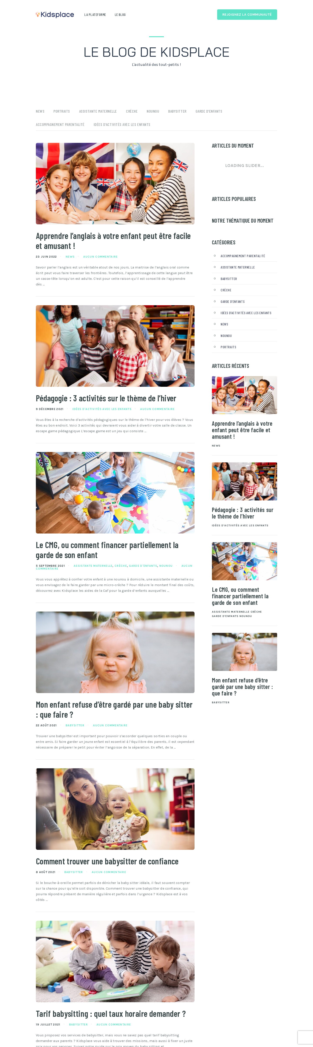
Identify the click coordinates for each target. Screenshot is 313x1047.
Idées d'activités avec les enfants (102, 410)
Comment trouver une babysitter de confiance (112, 864)
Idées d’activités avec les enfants (122, 124)
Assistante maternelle (98, 111)
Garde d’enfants (209, 111)
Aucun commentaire (100, 257)
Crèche (132, 111)
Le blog (120, 14)
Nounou (153, 111)
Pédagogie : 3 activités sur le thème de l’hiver (111, 398)
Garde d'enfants (143, 568)
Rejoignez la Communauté (247, 14)
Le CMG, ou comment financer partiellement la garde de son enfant (112, 551)
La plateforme (95, 14)
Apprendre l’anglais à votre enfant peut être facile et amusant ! (108, 241)
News (40, 111)
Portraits (61, 111)
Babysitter (177, 111)
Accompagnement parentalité (60, 124)
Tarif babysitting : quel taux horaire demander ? (112, 1022)
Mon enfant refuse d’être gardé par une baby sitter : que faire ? (108, 711)
